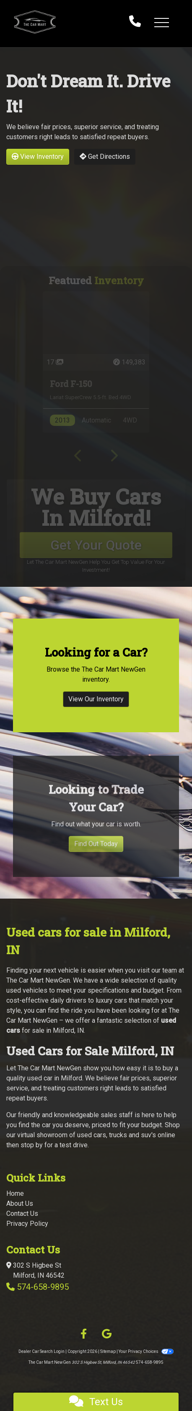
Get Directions (105, 156)
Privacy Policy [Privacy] (27, 1224)
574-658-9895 (43, 1287)
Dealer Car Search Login (41, 1351)
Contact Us (22, 1213)
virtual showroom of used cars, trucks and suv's (86, 1135)
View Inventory (38, 156)
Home (15, 1193)
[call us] (135, 22)
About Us (19, 1203)
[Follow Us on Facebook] (83, 1334)
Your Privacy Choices (146, 1351)
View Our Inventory (96, 706)
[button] (161, 22)
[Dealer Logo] (63, 22)
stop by (32, 1145)
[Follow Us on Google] (107, 1334)
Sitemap (108, 1351)
